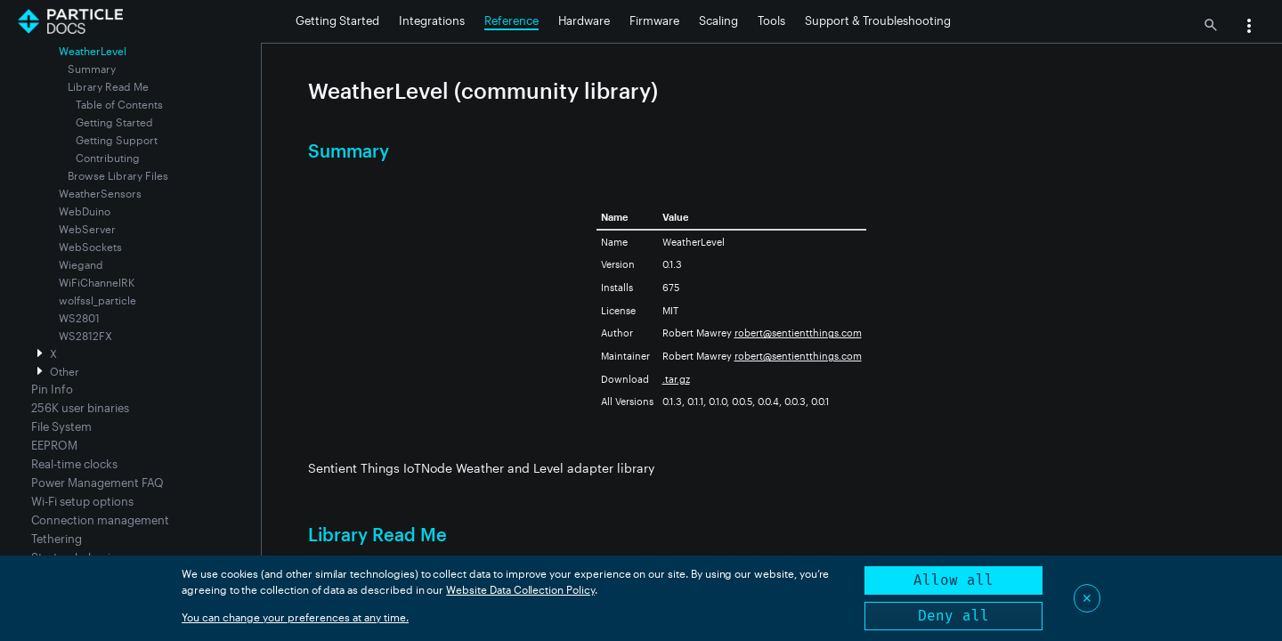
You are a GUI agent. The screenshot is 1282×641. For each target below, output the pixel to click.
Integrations (432, 20)
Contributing (108, 157)
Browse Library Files (118, 175)
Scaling (718, 20)
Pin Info (52, 389)
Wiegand (81, 264)
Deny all (953, 615)
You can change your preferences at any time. (295, 617)
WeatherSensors (100, 193)
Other (64, 371)
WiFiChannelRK (96, 282)
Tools (771, 20)
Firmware (654, 20)
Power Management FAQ (97, 482)
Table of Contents (119, 104)
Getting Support (117, 140)
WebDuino (84, 211)
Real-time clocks (74, 464)
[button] (1249, 27)
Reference (511, 20)
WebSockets (90, 246)
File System (61, 426)
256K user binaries (80, 408)
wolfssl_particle (97, 300)
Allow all (953, 580)
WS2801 (79, 318)
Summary (92, 68)
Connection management (100, 520)
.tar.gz (676, 379)
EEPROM (54, 445)
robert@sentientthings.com (798, 332)
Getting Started (337, 20)
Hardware (584, 20)
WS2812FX (85, 335)
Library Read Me (108, 86)
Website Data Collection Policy (520, 589)
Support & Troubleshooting (878, 20)
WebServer (87, 229)
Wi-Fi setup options (82, 501)
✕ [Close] (1087, 597)
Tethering (56, 538)
